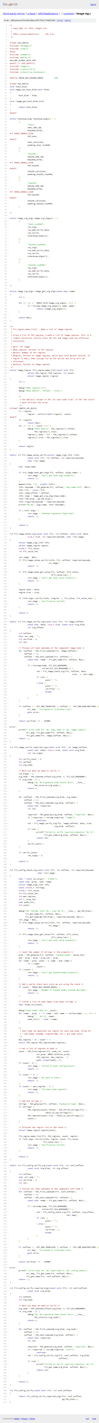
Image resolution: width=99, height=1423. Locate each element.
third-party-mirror (14, 13)
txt (87, 1418)
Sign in (93, 4)
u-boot (31, 13)
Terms (32, 1418)
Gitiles (17, 1418)
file (60, 20)
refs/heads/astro (48, 13)
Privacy (24, 1418)
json (94, 1418)
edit (68, 20)
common (68, 13)
